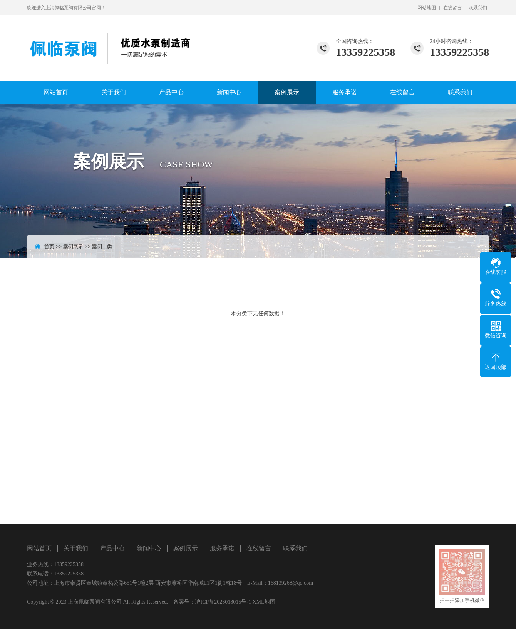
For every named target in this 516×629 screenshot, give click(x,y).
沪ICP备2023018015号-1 (223, 602)
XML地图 (263, 602)
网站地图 (426, 7)
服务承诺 (344, 92)
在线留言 (452, 7)
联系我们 (478, 7)
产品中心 (171, 92)
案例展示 (287, 92)
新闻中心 (229, 92)
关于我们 (113, 92)
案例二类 (102, 246)
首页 (49, 246)
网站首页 (56, 92)
